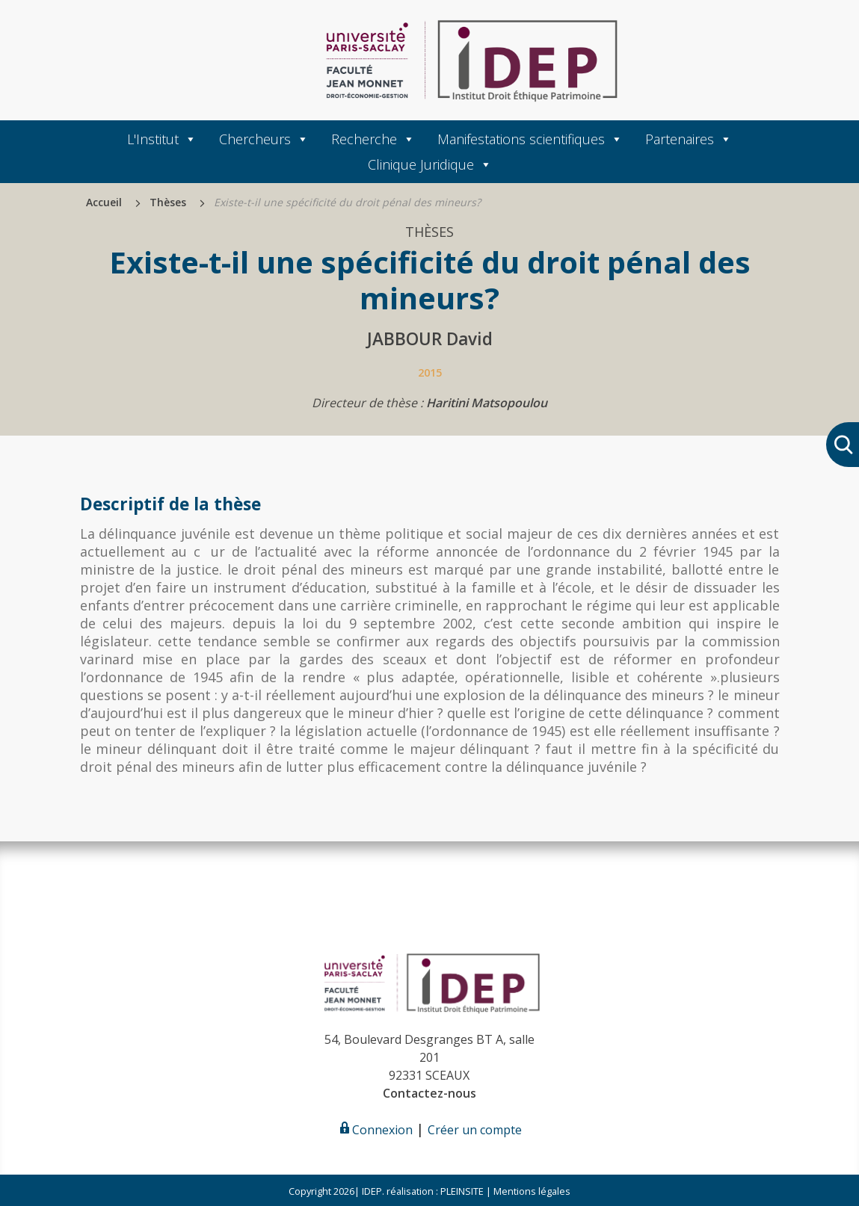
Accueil (104, 202)
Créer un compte (475, 1130)
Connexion (375, 1130)
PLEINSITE (461, 1191)
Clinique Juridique (430, 164)
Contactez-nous (429, 1093)
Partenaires (688, 139)
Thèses (168, 202)
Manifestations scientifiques (530, 139)
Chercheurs (264, 139)
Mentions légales (531, 1191)
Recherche (373, 139)
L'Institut (162, 139)
